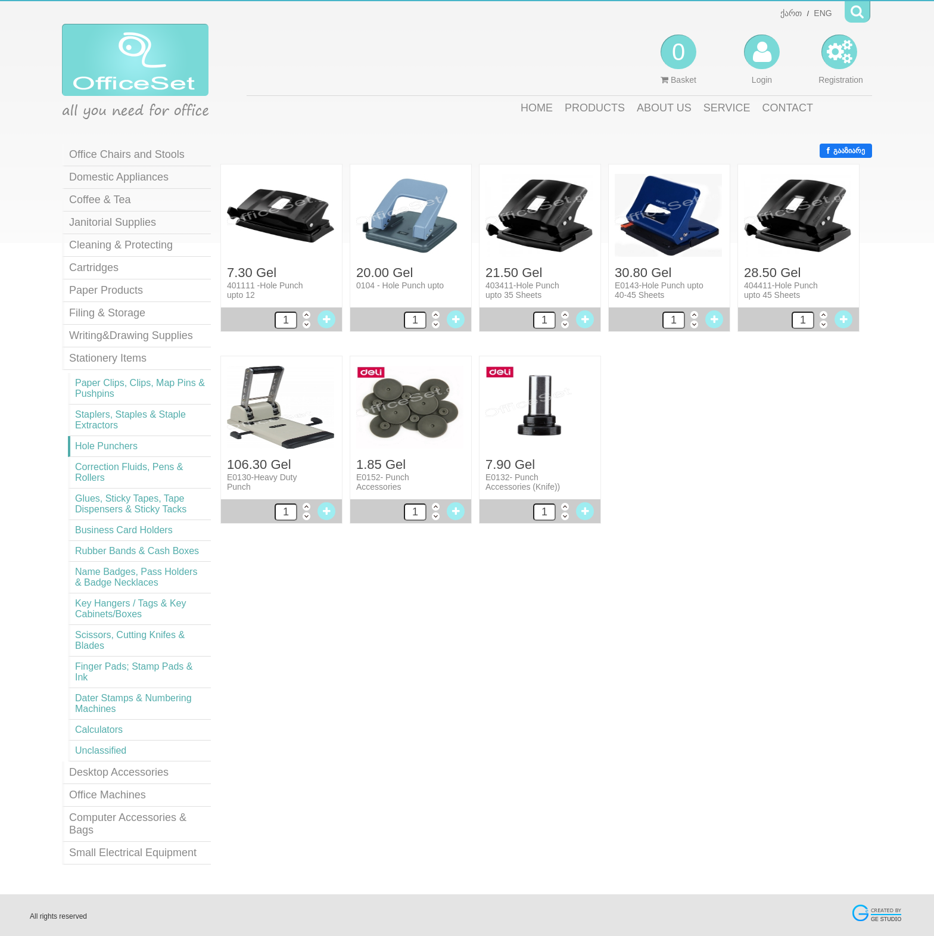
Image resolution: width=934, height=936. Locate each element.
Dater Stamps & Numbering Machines (133, 703)
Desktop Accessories (119, 772)
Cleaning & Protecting (121, 245)
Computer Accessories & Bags (127, 823)
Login (762, 60)
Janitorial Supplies (112, 222)
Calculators (99, 729)
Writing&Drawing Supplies (131, 335)
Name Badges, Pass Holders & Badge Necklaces (136, 577)
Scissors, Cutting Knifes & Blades (130, 640)
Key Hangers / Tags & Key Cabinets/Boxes (130, 608)
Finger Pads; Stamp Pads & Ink (133, 671)
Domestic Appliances (119, 177)
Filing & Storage (107, 313)
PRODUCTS (595, 108)
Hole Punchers (106, 446)
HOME (537, 108)
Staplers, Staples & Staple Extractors (130, 419)
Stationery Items (108, 358)
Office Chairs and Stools (127, 154)
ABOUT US (664, 108)
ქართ (791, 13)
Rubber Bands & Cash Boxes (137, 551)
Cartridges (94, 267)
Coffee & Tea (99, 200)
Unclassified (100, 750)
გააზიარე (846, 151)
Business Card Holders (124, 530)
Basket (678, 60)
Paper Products (106, 290)
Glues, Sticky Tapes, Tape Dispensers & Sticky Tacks (130, 503)
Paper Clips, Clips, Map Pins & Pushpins (140, 388)
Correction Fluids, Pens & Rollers (129, 472)
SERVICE (727, 108)
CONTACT (787, 108)
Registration (840, 60)
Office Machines (107, 795)
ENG (823, 13)
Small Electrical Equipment (133, 853)
